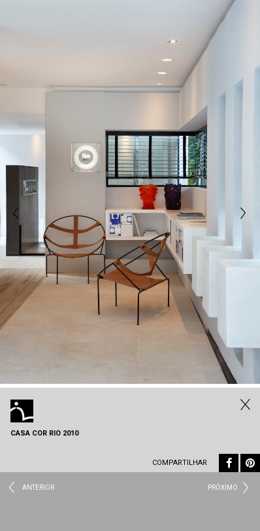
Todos (243, 404)
